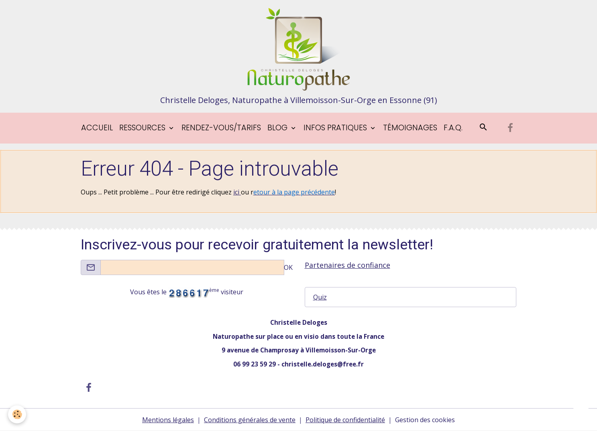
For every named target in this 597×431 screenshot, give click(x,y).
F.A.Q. (453, 127)
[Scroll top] (581, 415)
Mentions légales (168, 419)
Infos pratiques (336, 127)
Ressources (143, 127)
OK (288, 267)
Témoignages (410, 127)
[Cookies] (17, 414)
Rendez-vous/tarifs (221, 127)
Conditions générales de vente (249, 419)
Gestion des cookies (425, 419)
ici (237, 192)
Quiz (320, 297)
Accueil (97, 127)
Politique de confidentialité (345, 419)
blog (278, 127)
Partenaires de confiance (347, 265)
